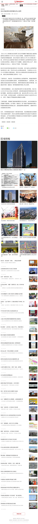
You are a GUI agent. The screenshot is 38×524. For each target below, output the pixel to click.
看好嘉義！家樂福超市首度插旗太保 (9, 454)
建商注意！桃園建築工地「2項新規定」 (28, 186)
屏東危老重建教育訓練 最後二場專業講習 (10, 342)
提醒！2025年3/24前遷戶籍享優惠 (28, 237)
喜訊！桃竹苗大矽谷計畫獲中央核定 (9, 390)
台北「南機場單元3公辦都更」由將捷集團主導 (12, 398)
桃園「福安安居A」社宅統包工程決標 (10, 430)
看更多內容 (19, 513)
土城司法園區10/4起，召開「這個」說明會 (11, 366)
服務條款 (10, 519)
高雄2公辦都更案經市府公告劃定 (8, 470)
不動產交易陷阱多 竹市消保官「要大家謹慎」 (12, 494)
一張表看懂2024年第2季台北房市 (8, 186)
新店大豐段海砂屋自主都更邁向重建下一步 (13, 169)
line (8, 127)
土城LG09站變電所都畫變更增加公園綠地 (11, 318)
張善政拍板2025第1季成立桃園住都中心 (10, 486)
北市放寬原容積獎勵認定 (7, 374)
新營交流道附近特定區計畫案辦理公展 (10, 358)
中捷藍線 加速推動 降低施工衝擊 (8, 478)
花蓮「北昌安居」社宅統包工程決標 (9, 406)
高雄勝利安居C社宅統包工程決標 (9, 438)
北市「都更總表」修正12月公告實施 (9, 422)
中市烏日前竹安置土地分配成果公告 (9, 310)
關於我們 (18, 517)
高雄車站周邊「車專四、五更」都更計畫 (10, 462)
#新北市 (3, 121)
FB (2, 127)
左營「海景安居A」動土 (6, 276)
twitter (14, 127)
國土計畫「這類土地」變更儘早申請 (27, 203)
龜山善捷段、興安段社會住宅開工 (8, 220)
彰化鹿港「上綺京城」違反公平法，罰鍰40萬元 (12, 326)
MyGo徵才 (22, 517)
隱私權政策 (15, 519)
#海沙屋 (13, 121)
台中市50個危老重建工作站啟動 (30, 4)
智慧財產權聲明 (26, 519)
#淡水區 (8, 121)
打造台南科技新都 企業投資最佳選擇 (9, 446)
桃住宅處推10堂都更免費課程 (8, 334)
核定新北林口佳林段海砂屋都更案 (8, 203)
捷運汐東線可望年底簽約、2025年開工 (10, 382)
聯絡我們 (14, 517)
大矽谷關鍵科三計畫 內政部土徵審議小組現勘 (12, 293)
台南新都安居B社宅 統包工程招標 (9, 268)
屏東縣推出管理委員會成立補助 (8, 503)
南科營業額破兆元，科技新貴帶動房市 (27, 220)
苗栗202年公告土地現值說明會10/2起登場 (11, 414)
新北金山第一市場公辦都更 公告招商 (9, 350)
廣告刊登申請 (20, 519)
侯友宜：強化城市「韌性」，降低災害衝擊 (11, 260)
